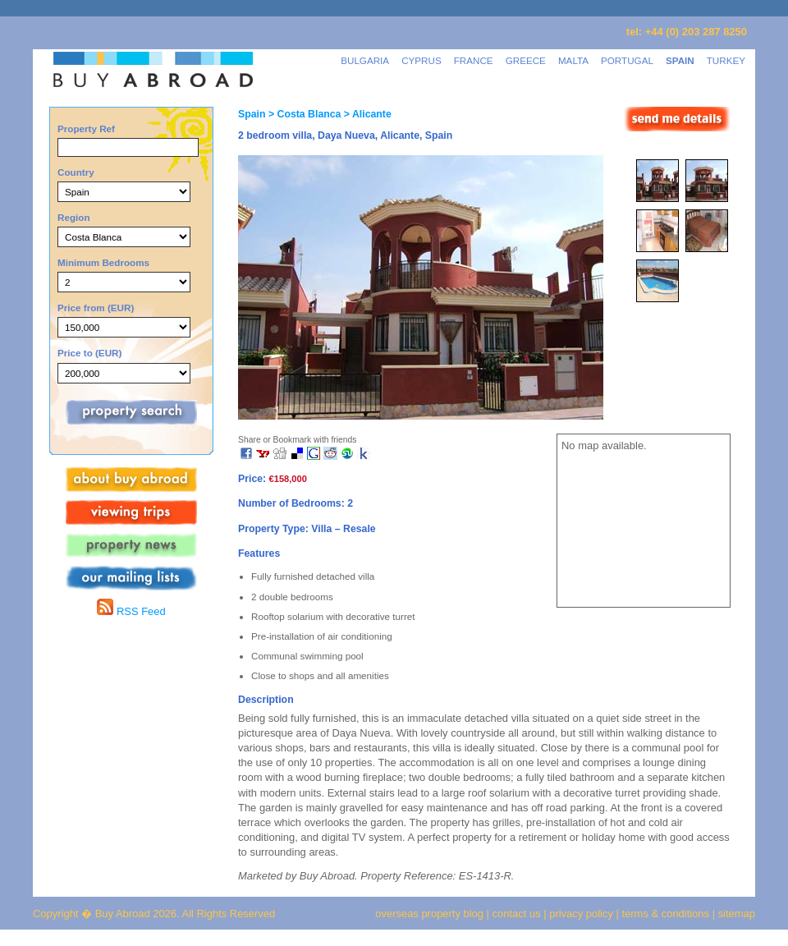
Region (73, 217)
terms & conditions (667, 913)
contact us (516, 913)
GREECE (526, 60)
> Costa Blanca (303, 114)
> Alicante (366, 114)
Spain (251, 114)
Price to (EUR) (89, 352)
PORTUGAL (627, 60)
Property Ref (86, 128)
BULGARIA (365, 60)
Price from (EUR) (95, 307)
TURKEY (726, 60)
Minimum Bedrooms (103, 262)
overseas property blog (429, 913)
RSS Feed (131, 611)
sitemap (735, 913)
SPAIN (680, 60)
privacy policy (581, 913)
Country (75, 172)
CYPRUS (421, 60)
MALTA (573, 60)
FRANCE (473, 60)
